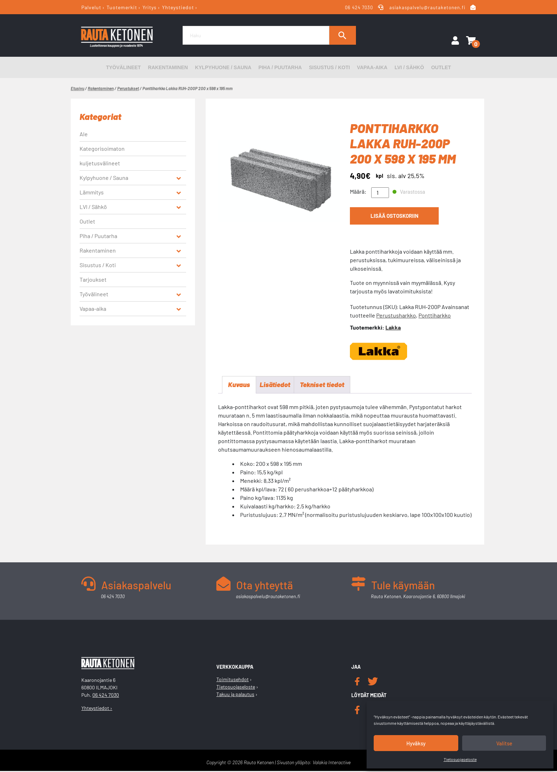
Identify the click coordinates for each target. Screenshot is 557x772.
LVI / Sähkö (409, 67)
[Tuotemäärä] (380, 192)
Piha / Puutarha (280, 67)
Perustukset (128, 88)
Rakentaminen (168, 67)
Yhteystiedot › (96, 709)
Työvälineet (123, 67)
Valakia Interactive (332, 763)
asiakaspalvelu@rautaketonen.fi (427, 7)
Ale (84, 134)
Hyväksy (416, 743)
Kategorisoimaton (102, 148)
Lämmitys (92, 192)
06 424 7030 (359, 7)
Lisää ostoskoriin (394, 217)
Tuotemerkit (122, 7)
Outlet (441, 67)
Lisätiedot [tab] (277, 385)
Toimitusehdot (232, 680)
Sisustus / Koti (329, 67)
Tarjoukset (93, 279)
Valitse (504, 743)
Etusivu (77, 88)
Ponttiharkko (434, 315)
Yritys (149, 7)
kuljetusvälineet (100, 163)
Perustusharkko (396, 315)
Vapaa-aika (372, 67)
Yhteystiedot (178, 7)
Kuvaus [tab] (239, 385)
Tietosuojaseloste (460, 759)
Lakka (393, 327)
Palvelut (91, 7)
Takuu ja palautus (235, 695)
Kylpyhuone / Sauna (223, 67)
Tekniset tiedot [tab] (326, 385)
